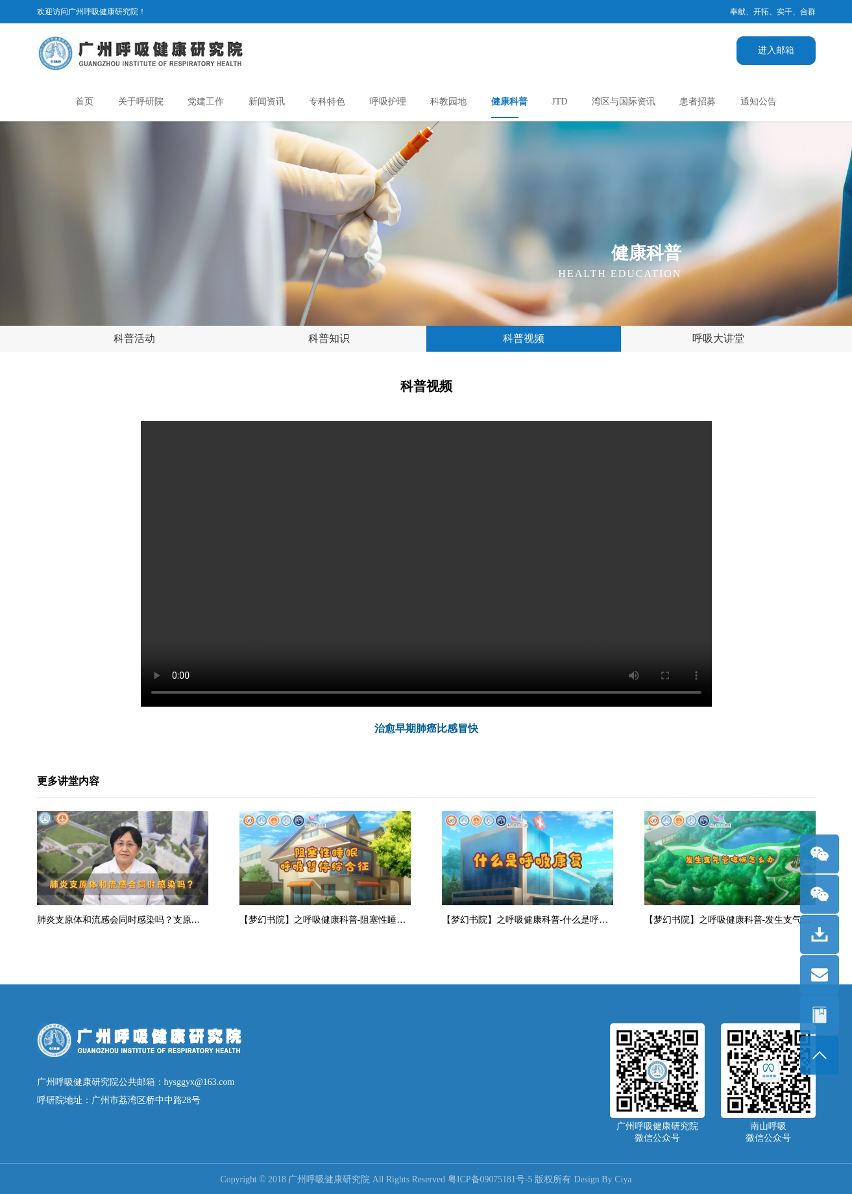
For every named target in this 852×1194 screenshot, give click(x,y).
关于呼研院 (141, 101)
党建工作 (206, 101)
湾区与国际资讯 (623, 101)
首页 (84, 101)
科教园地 (448, 101)
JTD (559, 101)
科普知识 (329, 338)
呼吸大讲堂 (718, 338)
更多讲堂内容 (68, 780)
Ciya (624, 1179)
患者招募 (697, 101)
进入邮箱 (776, 50)
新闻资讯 (267, 101)
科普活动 (134, 338)
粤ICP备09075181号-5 (490, 1179)
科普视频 (523, 338)
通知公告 (758, 101)
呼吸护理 (388, 101)
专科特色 (327, 101)
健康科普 (509, 101)
